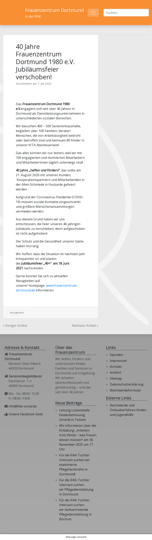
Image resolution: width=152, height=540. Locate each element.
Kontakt (116, 366)
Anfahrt (115, 372)
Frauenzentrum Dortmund (54, 10)
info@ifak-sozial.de (23, 406)
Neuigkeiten (17, 312)
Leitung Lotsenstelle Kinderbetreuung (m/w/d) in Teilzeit (74, 415)
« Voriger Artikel (15, 325)
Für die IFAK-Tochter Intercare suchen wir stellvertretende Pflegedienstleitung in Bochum (75, 509)
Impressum (118, 360)
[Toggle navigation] (93, 13)
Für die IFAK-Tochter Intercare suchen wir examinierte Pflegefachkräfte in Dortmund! (74, 464)
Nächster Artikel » (85, 325)
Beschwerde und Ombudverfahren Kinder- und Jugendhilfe (128, 410)
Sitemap (116, 378)
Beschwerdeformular (125, 390)
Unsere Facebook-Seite (26, 414)
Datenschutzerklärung (126, 384)
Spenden (116, 355)
